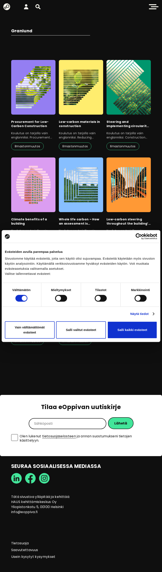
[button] (37, 6)
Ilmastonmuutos (27, 146)
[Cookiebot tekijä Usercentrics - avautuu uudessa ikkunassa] (138, 236)
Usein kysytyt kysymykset (33, 556)
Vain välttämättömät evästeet (30, 329)
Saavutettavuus (24, 550)
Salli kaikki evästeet (132, 330)
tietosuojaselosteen (59, 436)
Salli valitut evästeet (81, 330)
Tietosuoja (20, 543)
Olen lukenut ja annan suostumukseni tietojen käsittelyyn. (76, 438)
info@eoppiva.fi (24, 512)
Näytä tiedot (139, 314)
